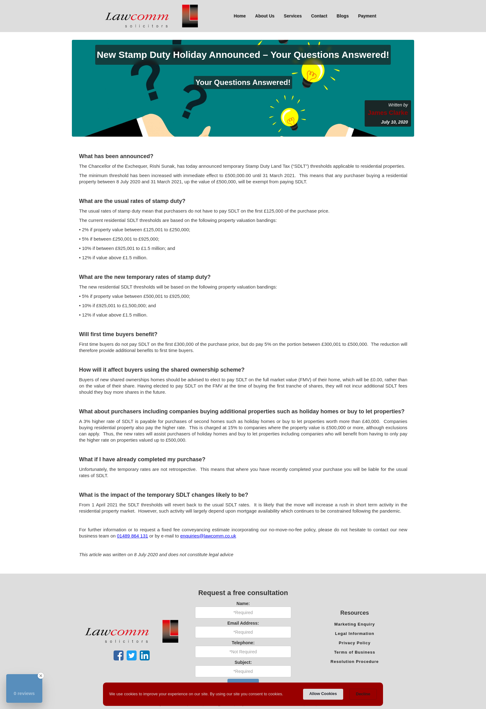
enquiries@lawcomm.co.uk (208, 535)
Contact (319, 15)
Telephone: (243, 642)
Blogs (343, 15)
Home (240, 15)
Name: (243, 603)
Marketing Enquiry (354, 624)
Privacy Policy (355, 643)
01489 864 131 (132, 535)
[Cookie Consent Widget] (243, 694)
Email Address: (243, 623)
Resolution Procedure (354, 661)
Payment (367, 15)
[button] (264, 16)
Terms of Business (354, 652)
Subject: (243, 662)
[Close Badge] (41, 676)
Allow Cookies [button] (323, 693)
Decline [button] (363, 694)
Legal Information (354, 633)
